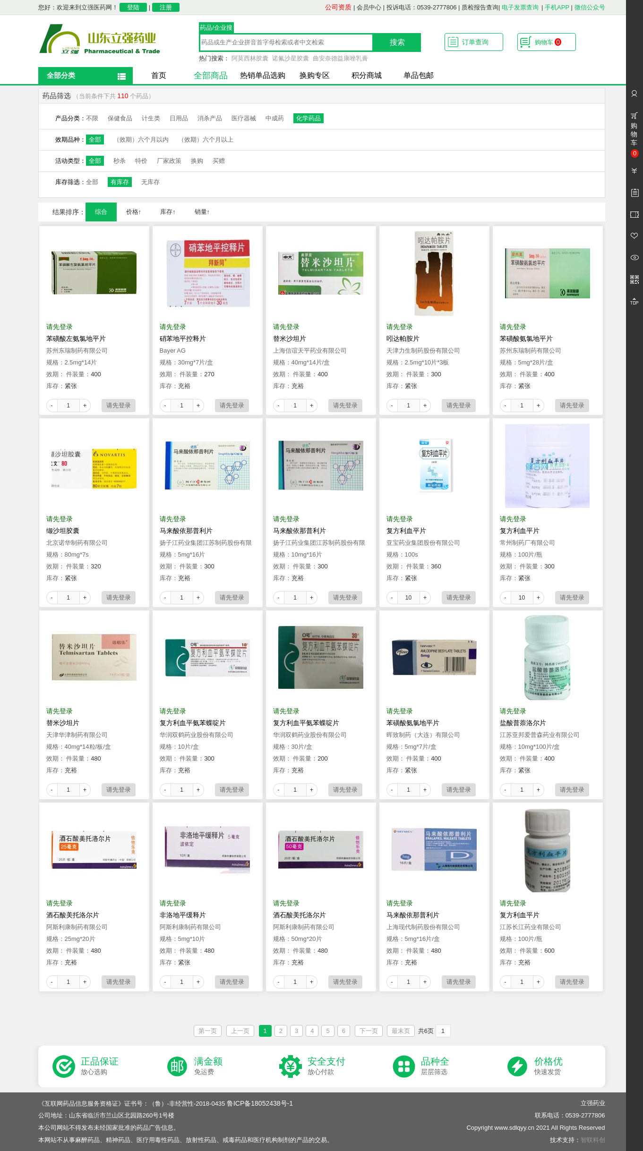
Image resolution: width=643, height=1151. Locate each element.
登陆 (133, 7)
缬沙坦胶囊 (62, 530)
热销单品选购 (262, 75)
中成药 (275, 118)
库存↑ (168, 211)
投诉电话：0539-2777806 (421, 7)
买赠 (219, 160)
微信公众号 (589, 7)
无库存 (150, 182)
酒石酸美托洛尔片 (72, 915)
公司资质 (338, 7)
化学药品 (308, 118)
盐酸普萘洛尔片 (523, 723)
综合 (101, 211)
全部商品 (211, 75)
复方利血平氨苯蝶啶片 (193, 723)
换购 (197, 160)
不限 (92, 118)
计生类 (151, 118)
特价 (141, 160)
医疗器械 (243, 118)
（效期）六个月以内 (141, 139)
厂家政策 (169, 160)
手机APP (557, 7)
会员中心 (369, 7)
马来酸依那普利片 (186, 530)
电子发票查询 (520, 7)
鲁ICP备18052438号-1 (260, 1103)
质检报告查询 (480, 7)
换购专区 (315, 75)
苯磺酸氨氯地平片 (526, 338)
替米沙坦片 (289, 338)
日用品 (179, 118)
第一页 (207, 1030)
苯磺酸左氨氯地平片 (76, 338)
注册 (166, 7)
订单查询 (475, 42)
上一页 (240, 1030)
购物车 (548, 42)
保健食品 (120, 118)
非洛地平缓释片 (183, 915)
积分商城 (367, 75)
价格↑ (134, 211)
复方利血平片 (406, 530)
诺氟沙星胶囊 (290, 58)
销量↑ (202, 211)
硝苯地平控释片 (183, 338)
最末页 (401, 1030)
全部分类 (61, 75)
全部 (95, 139)
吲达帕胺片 (403, 338)
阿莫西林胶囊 (249, 58)
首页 (158, 75)
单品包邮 (418, 75)
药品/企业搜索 (216, 29)
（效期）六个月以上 (205, 139)
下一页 (369, 1030)
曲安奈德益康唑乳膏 (340, 58)
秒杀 (119, 160)
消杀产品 (209, 118)
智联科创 (593, 1139)
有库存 (120, 182)
